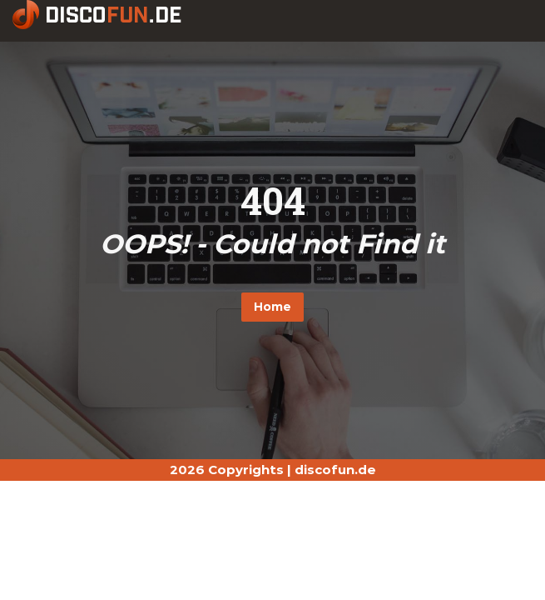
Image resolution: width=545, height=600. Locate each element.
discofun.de (335, 470)
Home (272, 306)
